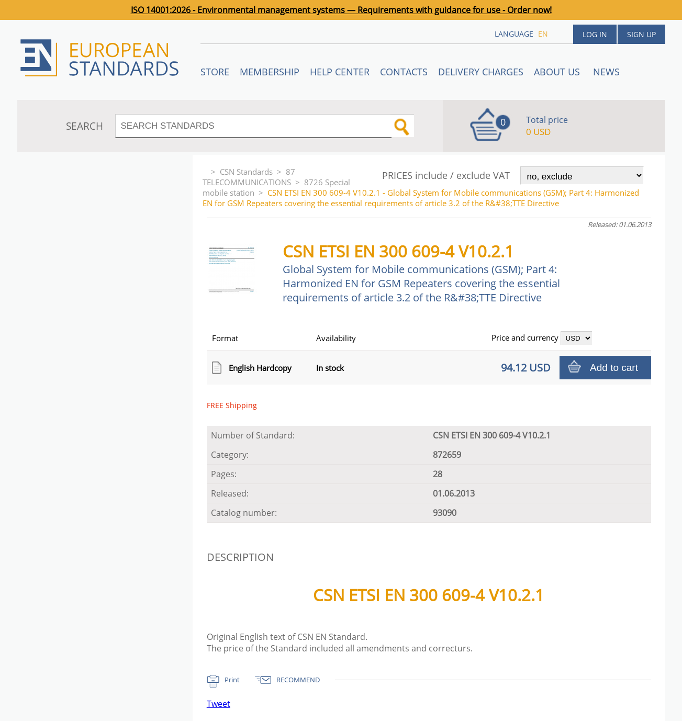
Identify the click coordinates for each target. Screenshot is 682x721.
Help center (340, 71)
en (543, 34)
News (606, 71)
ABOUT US (558, 71)
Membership (269, 71)
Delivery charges (480, 71)
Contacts (404, 71)
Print (232, 679)
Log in (595, 34)
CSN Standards (246, 171)
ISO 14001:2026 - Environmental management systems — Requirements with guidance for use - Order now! (341, 10)
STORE (214, 71)
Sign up (641, 34)
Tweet (218, 703)
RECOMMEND (298, 679)
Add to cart (614, 367)
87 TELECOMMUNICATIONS (249, 176)
